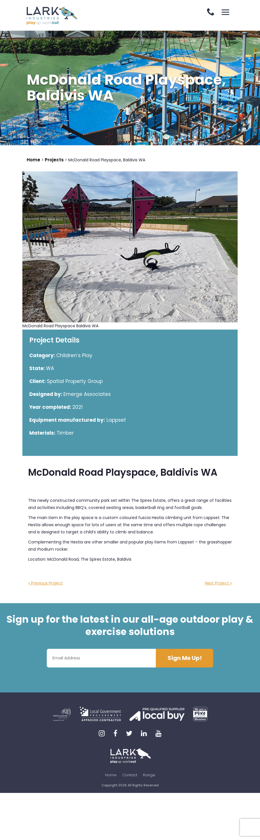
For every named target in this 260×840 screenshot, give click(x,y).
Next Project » (218, 583)
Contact (129, 775)
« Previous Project (45, 583)
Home (111, 775)
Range (149, 775)
